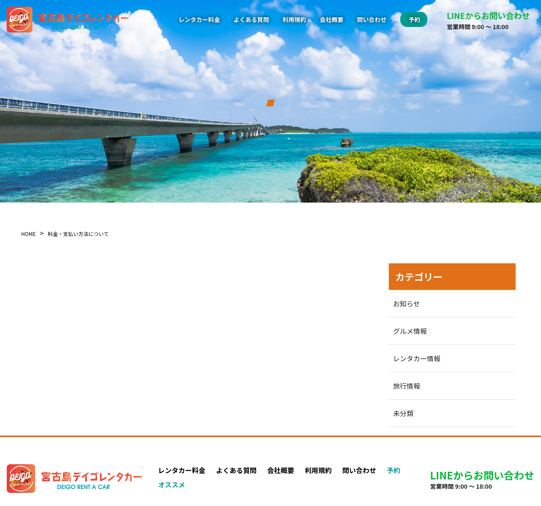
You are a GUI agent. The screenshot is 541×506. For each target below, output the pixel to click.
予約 (393, 470)
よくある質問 (251, 19)
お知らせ (406, 303)
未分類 (403, 413)
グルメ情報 (410, 331)
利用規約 (294, 19)
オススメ (171, 484)
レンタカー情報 (416, 358)
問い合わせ (372, 19)
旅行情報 (406, 386)
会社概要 (332, 19)
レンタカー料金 (199, 19)
